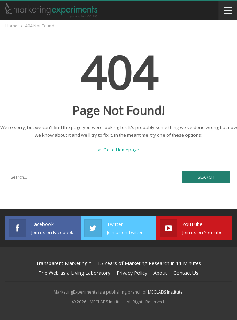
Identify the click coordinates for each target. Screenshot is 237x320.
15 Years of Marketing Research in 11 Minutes (149, 263)
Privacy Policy (132, 273)
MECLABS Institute (165, 292)
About (160, 273)
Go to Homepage (118, 149)
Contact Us (185, 273)
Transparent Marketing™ (63, 263)
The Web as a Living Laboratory (74, 273)
